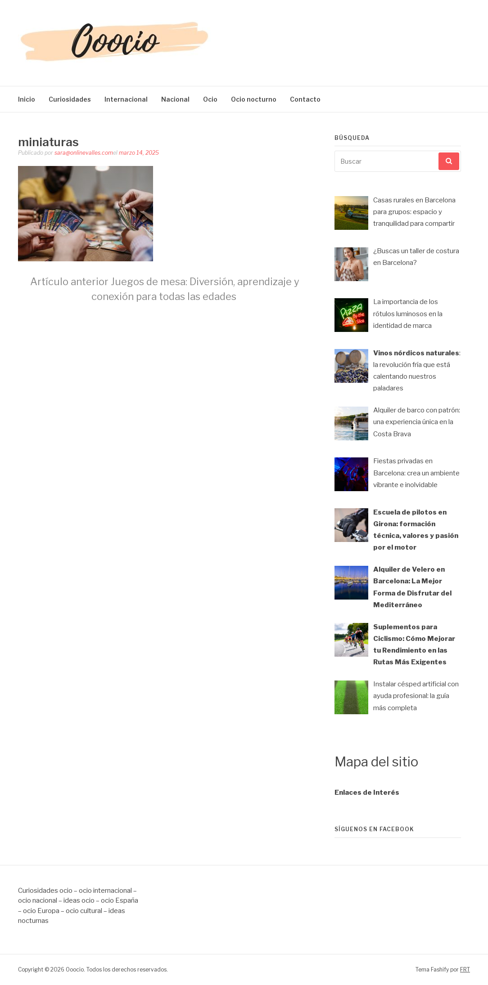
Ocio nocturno (253, 99)
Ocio (210, 99)
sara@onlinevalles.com (83, 152)
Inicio (26, 99)
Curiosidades (70, 99)
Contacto (305, 99)
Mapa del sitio (376, 762)
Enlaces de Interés (366, 792)
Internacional (126, 99)
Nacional (175, 99)
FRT (465, 969)
